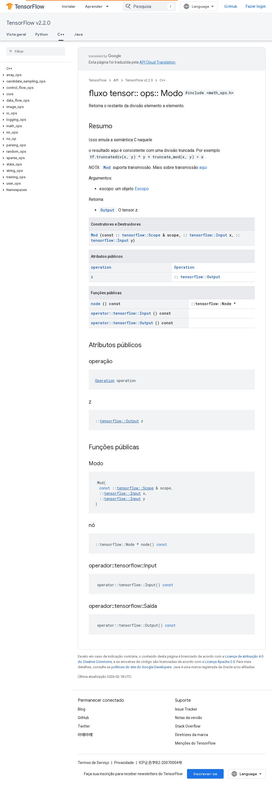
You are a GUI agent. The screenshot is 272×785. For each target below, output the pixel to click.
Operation (184, 267)
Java (78, 34)
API (115, 80)
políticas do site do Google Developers (141, 667)
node (95, 303)
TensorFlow (98, 80)
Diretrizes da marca (191, 735)
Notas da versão (188, 718)
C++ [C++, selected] (61, 34)
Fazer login (256, 6)
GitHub (230, 6)
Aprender (94, 6)
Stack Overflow (188, 726)
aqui (203, 167)
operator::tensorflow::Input (121, 313)
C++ (162, 80)
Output (107, 210)
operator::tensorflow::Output (122, 322)
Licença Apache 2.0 (220, 662)
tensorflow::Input (208, 235)
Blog (81, 709)
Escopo (142, 188)
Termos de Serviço (93, 763)
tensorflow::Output (200, 276)
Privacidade (124, 763)
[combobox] (149, 6)
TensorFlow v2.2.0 (28, 23)
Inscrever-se (205, 773)
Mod (106, 167)
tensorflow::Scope (141, 235)
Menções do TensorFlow (195, 743)
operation (101, 267)
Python (41, 34)
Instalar (68, 6)
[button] (34, 75)
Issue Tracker (186, 709)
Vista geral (16, 34)
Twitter (84, 726)
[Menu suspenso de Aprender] (109, 6)
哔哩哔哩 (85, 735)
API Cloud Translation (157, 62)
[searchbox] (35, 51)
